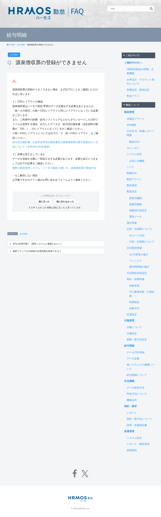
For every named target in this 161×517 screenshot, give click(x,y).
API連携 (131, 125)
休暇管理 (134, 285)
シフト (130, 167)
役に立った (44, 201)
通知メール (135, 216)
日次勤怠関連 (134, 248)
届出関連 (132, 222)
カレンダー (133, 148)
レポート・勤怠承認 (138, 444)
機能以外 (132, 400)
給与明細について (137, 375)
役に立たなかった (65, 201)
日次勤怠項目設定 (137, 273)
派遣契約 (132, 450)
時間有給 (134, 302)
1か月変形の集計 (138, 254)
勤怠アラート (134, 179)
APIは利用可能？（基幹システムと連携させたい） (38, 244)
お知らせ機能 (136, 161)
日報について (134, 327)
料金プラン (133, 96)
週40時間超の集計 (139, 266)
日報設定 (132, 333)
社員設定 (132, 314)
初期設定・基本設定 (138, 89)
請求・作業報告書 (137, 425)
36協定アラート (136, 118)
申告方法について (137, 393)
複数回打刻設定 (138, 210)
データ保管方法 (135, 387)
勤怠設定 (132, 191)
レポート (132, 412)
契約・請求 (130, 406)
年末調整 (129, 381)
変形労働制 (135, 198)
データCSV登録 (135, 352)
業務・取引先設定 (137, 339)
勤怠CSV (134, 142)
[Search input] (130, 8)
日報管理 (129, 320)
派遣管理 (129, 431)
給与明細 (14, 55)
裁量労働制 (135, 204)
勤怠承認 (132, 185)
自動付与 (134, 308)
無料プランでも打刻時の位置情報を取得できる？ (37, 251)
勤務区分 (132, 173)
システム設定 (134, 154)
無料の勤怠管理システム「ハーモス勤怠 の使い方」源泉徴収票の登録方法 (54, 168)
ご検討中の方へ (133, 62)
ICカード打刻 (136, 235)
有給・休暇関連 (135, 279)
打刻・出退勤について (139, 229)
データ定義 (133, 358)
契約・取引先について (139, 419)
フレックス (135, 260)
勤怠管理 (129, 112)
